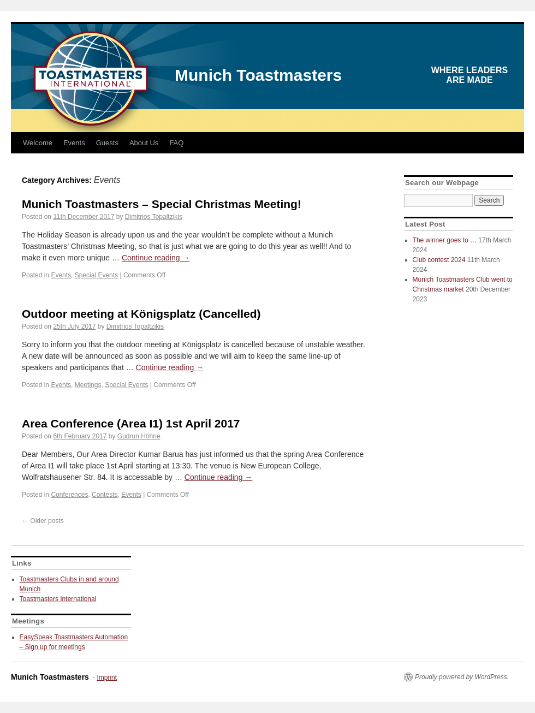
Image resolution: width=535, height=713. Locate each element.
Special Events (96, 275)
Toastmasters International (58, 599)
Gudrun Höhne (138, 436)
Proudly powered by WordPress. (462, 677)
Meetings (88, 385)
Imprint (107, 677)
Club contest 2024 (439, 260)
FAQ (176, 143)
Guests (107, 143)
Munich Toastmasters (258, 75)
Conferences (69, 494)
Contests (104, 494)
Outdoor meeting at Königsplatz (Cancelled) (141, 313)
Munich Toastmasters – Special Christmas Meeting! (161, 204)
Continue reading (156, 257)
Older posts (43, 521)
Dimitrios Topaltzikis (153, 217)
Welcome (37, 143)
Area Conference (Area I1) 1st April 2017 (131, 423)
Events (74, 143)
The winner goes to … (445, 240)
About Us (143, 143)
